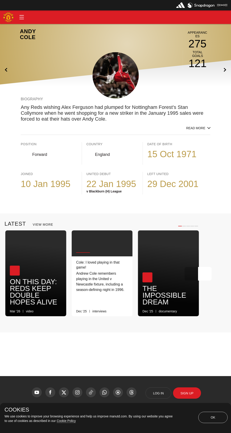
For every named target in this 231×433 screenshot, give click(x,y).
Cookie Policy (66, 421)
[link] (58, 311)
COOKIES (17, 409)
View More (43, 224)
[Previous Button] (191, 274)
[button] (22, 17)
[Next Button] (205, 274)
